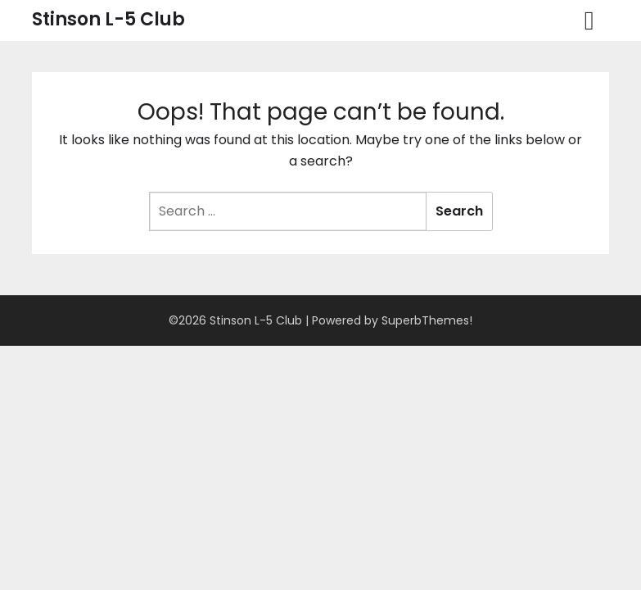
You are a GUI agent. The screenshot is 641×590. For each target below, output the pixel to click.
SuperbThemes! (426, 320)
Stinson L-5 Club (108, 19)
